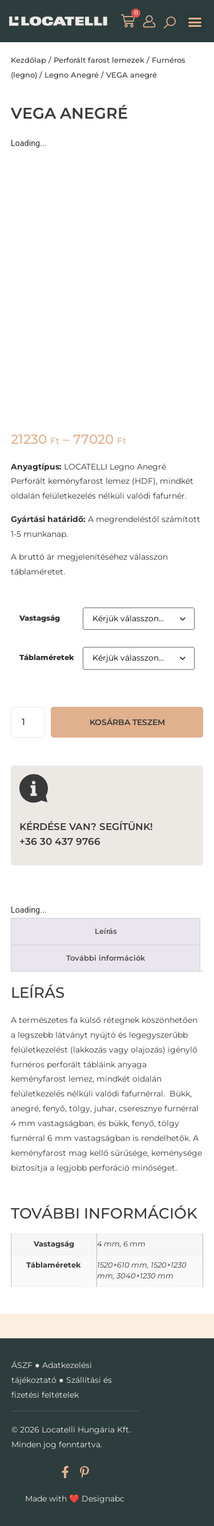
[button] (195, 22)
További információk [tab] (105, 957)
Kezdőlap (28, 59)
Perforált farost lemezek (99, 59)
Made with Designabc (74, 1498)
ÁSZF (22, 1365)
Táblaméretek (46, 657)
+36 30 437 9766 (59, 841)
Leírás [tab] (106, 931)
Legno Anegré (72, 74)
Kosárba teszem (127, 722)
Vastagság (39, 618)
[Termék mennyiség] (28, 722)
